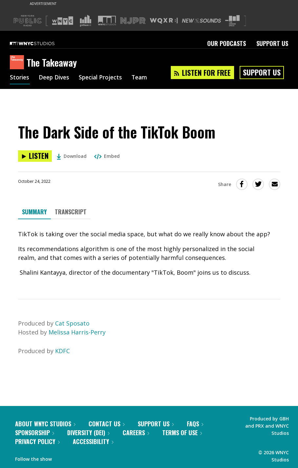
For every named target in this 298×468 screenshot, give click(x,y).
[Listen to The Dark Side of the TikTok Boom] (35, 156)
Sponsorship (34, 432)
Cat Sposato (72, 323)
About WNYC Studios (45, 423)
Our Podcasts (226, 43)
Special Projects (104, 78)
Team (144, 78)
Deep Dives (55, 78)
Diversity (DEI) (88, 432)
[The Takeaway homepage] (18, 62)
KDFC (62, 351)
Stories (20, 78)
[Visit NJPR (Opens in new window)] (133, 20)
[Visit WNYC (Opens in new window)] (62, 20)
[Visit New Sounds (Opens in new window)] (201, 20)
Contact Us (107, 423)
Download (72, 156)
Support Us (272, 43)
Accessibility (93, 441)
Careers (136, 432)
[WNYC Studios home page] (40, 43)
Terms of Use (182, 432)
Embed (107, 156)
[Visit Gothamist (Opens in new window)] (85, 21)
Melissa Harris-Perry (77, 332)
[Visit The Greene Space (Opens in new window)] (232, 21)
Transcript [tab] (71, 211)
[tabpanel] (149, 253)
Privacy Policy (37, 441)
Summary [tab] (34, 211)
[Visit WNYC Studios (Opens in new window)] (107, 20)
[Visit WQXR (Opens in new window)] (164, 21)
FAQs (195, 423)
